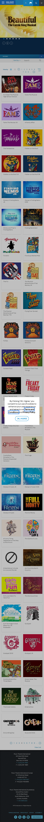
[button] (30, 3)
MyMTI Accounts (25, 3)
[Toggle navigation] (2, 2)
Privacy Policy (29, 412)
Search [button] (36, 3)
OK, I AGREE (22, 418)
